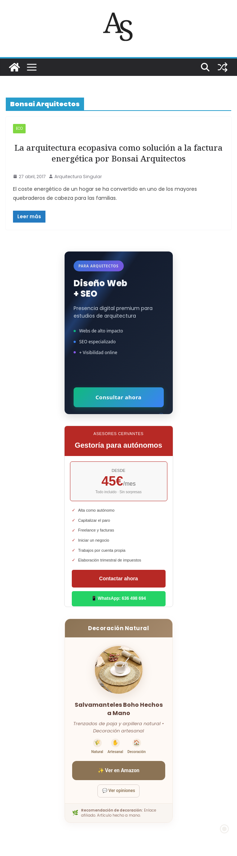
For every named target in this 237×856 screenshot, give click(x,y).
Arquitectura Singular (78, 176)
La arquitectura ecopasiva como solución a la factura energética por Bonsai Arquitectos (118, 153)
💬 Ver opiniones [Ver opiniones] (118, 790)
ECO (19, 128)
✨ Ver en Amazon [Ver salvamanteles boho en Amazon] (119, 770)
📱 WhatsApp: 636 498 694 (118, 598)
